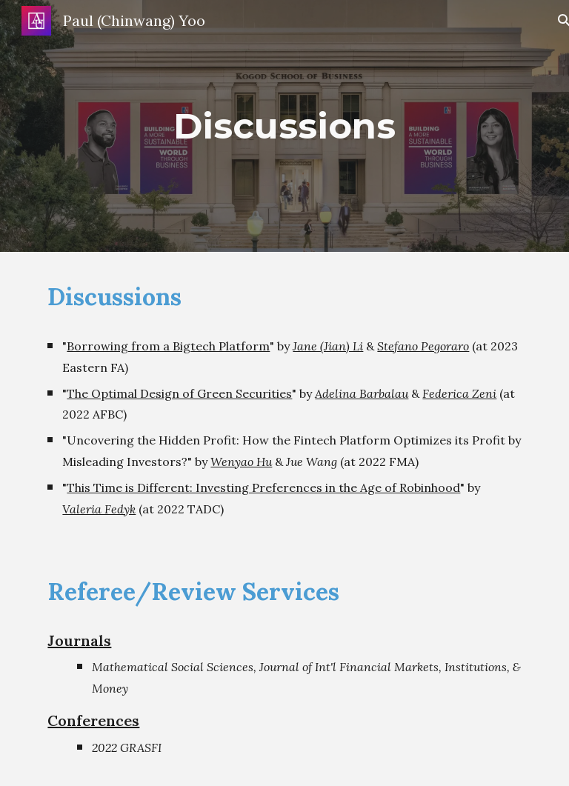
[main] (284, 126)
